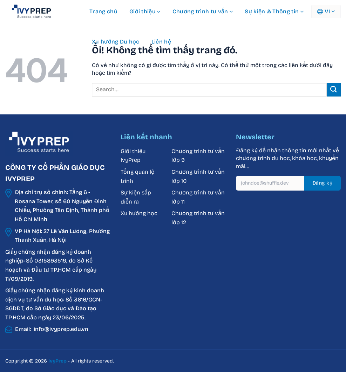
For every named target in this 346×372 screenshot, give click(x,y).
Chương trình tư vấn (202, 11)
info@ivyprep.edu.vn (61, 329)
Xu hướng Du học (116, 41)
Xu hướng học (139, 213)
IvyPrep (57, 361)
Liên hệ (161, 41)
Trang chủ (103, 11)
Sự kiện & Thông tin (274, 11)
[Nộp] (334, 90)
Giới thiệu (145, 11)
